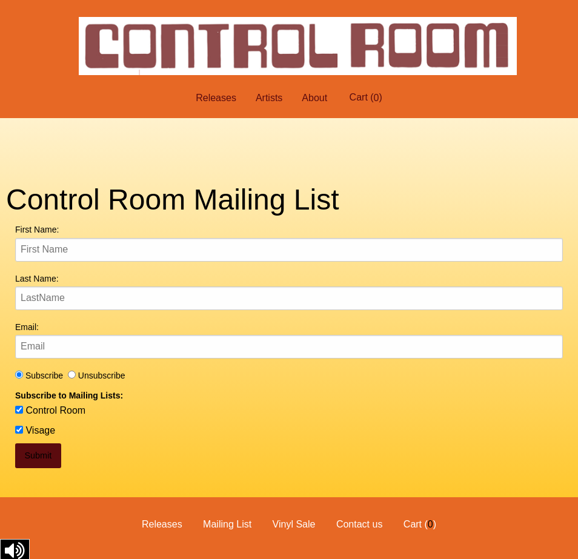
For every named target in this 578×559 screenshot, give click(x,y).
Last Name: (37, 278)
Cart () (366, 97)
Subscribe (41, 375)
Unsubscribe (96, 375)
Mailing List (227, 524)
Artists (269, 98)
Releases (216, 98)
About (314, 98)
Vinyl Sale (294, 524)
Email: (27, 327)
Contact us (359, 524)
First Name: (37, 229)
